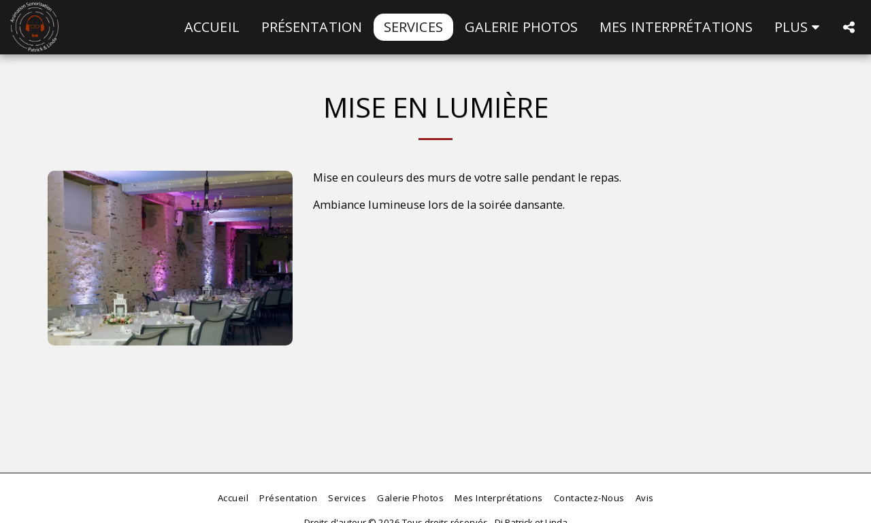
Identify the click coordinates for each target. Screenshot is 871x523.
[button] (848, 27)
